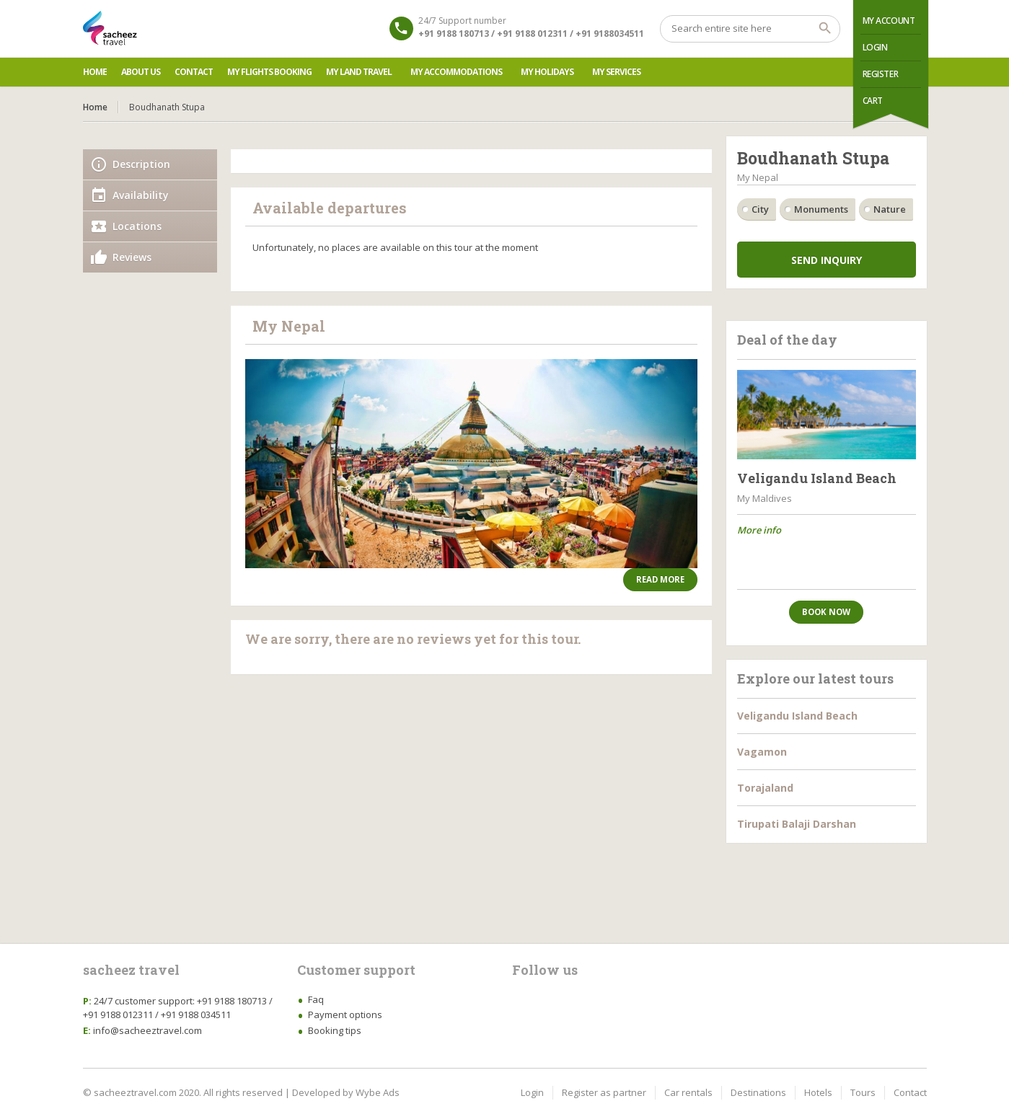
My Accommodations (456, 72)
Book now (826, 611)
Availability (141, 195)
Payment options (345, 1014)
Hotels (818, 1092)
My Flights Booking (269, 72)
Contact (194, 72)
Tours (863, 1092)
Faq (316, 999)
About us (140, 72)
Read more (660, 579)
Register (881, 74)
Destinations (758, 1092)
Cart (873, 100)
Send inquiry (826, 260)
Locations (137, 226)
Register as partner (604, 1092)
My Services (616, 72)
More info (759, 529)
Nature (889, 209)
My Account (889, 20)
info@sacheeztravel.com (147, 1030)
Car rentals (688, 1092)
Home (95, 72)
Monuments (821, 209)
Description (141, 164)
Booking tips (334, 1030)
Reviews (132, 257)
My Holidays (547, 72)
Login (875, 47)
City (760, 209)
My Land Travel (359, 72)
